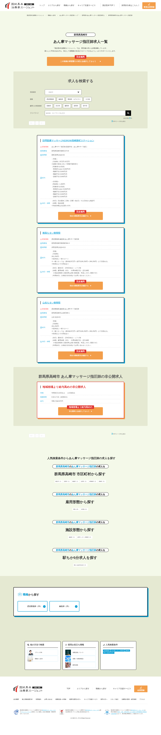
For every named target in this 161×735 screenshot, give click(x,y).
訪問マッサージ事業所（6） (84, 537)
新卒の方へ (104, 699)
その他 (87, 99)
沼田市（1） (67, 481)
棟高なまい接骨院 (51, 233)
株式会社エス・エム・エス (49, 710)
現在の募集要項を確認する (80, 216)
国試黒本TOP (108, 5)
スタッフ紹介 (114, 699)
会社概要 (16, 699)
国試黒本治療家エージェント (35, 15)
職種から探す (69, 5)
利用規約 (38, 699)
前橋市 (49, 106)
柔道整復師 (50, 99)
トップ (42, 5)
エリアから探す (54, 5)
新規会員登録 (149, 5)
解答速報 (75, 665)
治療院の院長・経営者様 (129, 699)
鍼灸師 (61, 99)
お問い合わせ (48, 699)
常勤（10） (76, 509)
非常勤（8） (84, 509)
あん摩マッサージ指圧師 (117, 650)
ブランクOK (38, 652)
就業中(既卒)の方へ (75, 699)
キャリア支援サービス (87, 5)
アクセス (142, 699)
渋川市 (58, 106)
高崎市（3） (102, 481)
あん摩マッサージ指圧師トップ (68, 15)
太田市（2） (84, 481)
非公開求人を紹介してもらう (80, 411)
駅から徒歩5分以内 (108, 652)
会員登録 (140, 689)
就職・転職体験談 (78, 659)
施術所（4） (72, 537)
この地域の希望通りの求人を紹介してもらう (80, 61)
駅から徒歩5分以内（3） (80, 565)
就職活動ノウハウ (78, 652)
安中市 (85, 106)
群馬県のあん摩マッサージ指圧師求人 (93, 15)
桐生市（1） (58, 481)
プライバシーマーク (26, 711)
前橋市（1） (75, 481)
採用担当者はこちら (130, 5)
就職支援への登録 (60, 699)
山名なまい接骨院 (51, 302)
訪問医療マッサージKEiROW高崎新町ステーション (68, 140)
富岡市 (76, 106)
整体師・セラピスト (74, 99)
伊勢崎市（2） (93, 481)
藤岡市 (67, 106)
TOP (68, 689)
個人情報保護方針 (27, 699)
